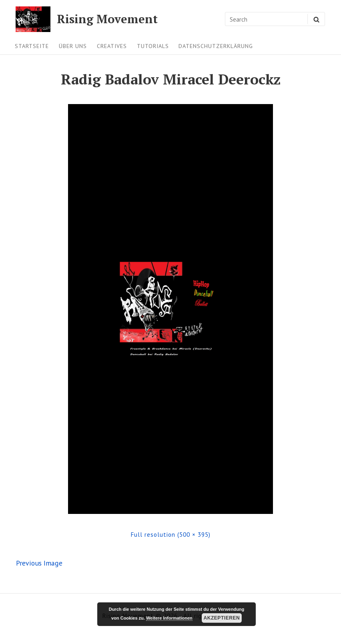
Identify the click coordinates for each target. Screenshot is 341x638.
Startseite (32, 46)
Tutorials (153, 46)
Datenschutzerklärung (216, 46)
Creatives (112, 46)
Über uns (73, 46)
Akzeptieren (221, 618)
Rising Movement (107, 19)
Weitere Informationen (169, 618)
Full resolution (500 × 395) (170, 534)
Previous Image (39, 563)
